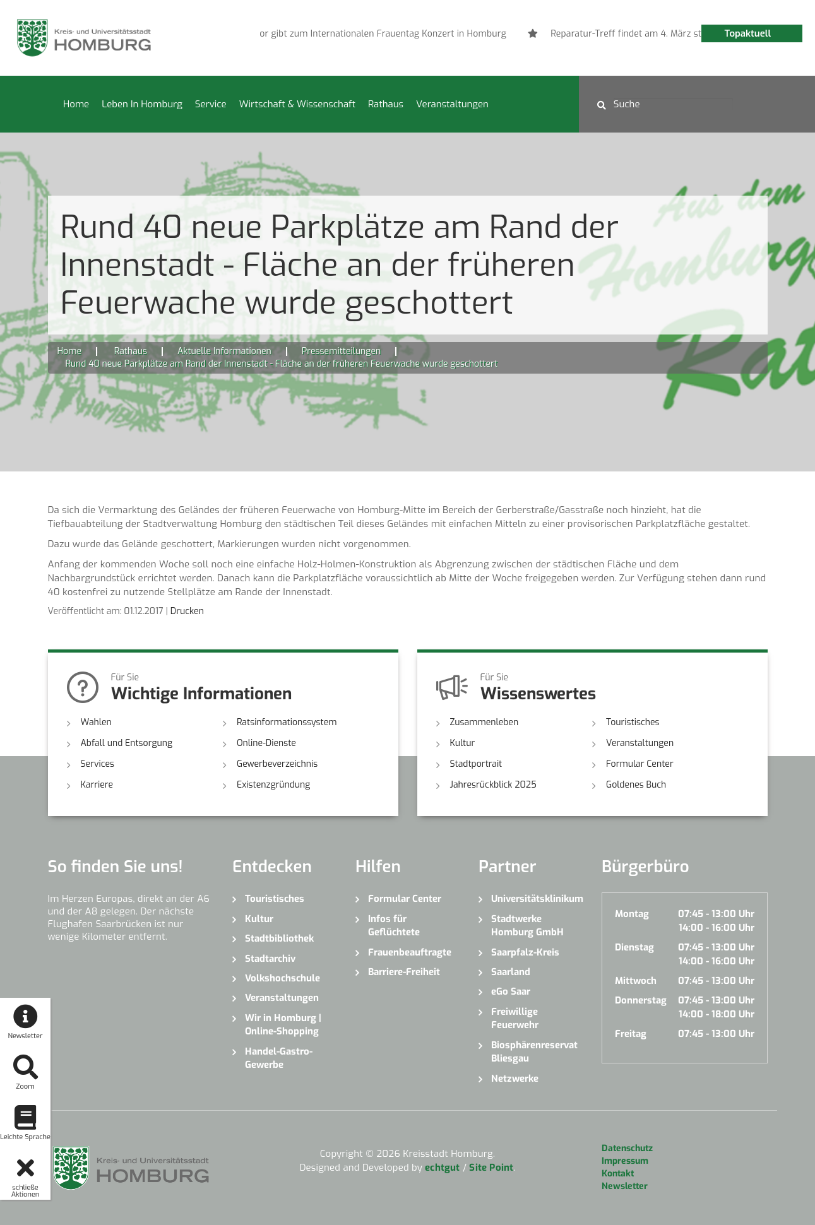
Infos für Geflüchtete (394, 925)
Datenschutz (627, 1148)
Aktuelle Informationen (224, 351)
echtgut (442, 1167)
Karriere (97, 785)
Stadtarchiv (270, 958)
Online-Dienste (266, 743)
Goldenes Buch (636, 785)
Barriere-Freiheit (404, 972)
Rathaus (385, 104)
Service (211, 104)
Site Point (491, 1167)
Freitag (630, 1033)
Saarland (510, 972)
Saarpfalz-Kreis (525, 952)
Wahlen (96, 722)
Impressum (625, 1161)
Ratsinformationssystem (287, 722)
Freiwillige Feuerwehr (514, 1018)
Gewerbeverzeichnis (277, 764)
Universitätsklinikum (537, 898)
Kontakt (618, 1174)
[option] (338, 34)
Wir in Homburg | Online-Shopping (283, 1025)
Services (98, 764)
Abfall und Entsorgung (127, 743)
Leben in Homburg (142, 104)
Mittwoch (636, 980)
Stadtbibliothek (279, 938)
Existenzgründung (273, 785)
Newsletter (625, 1186)
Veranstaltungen (452, 104)
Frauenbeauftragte (409, 952)
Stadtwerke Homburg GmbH (527, 925)
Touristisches (633, 722)
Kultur (462, 743)
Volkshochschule (282, 978)
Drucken (187, 611)
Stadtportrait (476, 764)
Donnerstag (641, 1000)
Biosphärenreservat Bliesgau (534, 1052)
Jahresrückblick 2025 (493, 785)
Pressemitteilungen (341, 351)
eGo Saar (510, 991)
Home (76, 104)
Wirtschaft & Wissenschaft (297, 104)
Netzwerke (514, 1078)
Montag (632, 914)
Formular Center (640, 764)
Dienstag (634, 947)
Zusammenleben (484, 722)
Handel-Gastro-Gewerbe (278, 1058)
